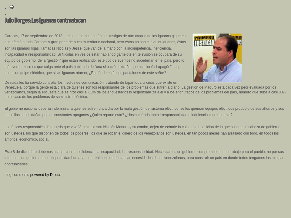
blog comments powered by (33, 175)
